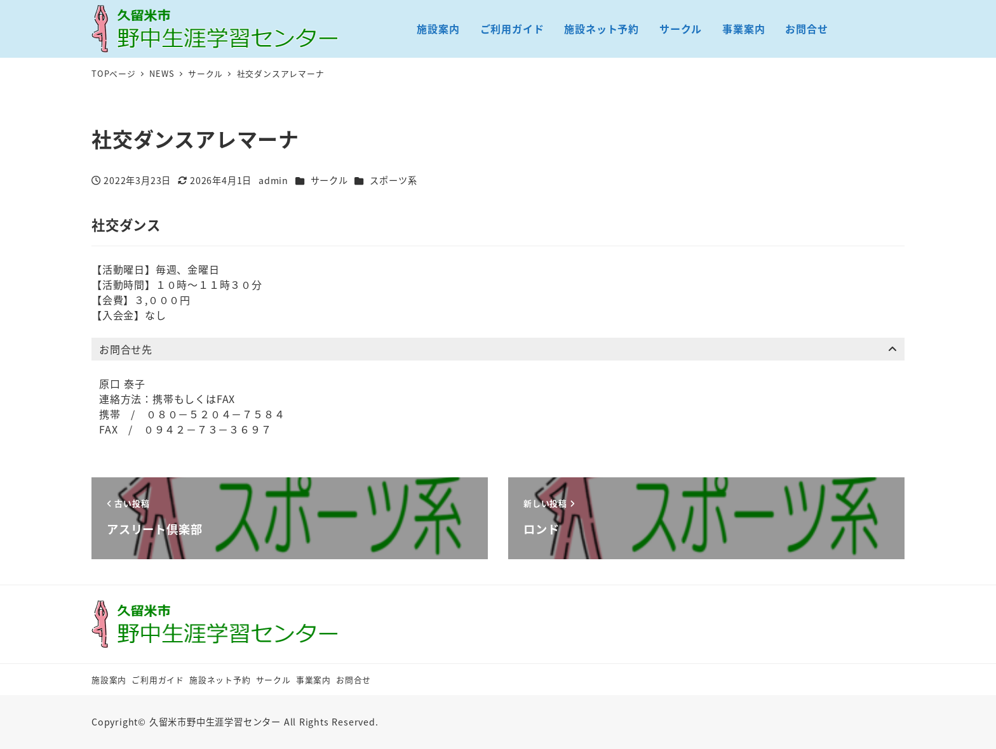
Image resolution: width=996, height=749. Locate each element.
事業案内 (313, 679)
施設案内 (108, 679)
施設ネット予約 (220, 679)
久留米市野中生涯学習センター (215, 721)
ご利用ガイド (157, 679)
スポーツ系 (393, 180)
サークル (329, 180)
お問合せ (353, 679)
